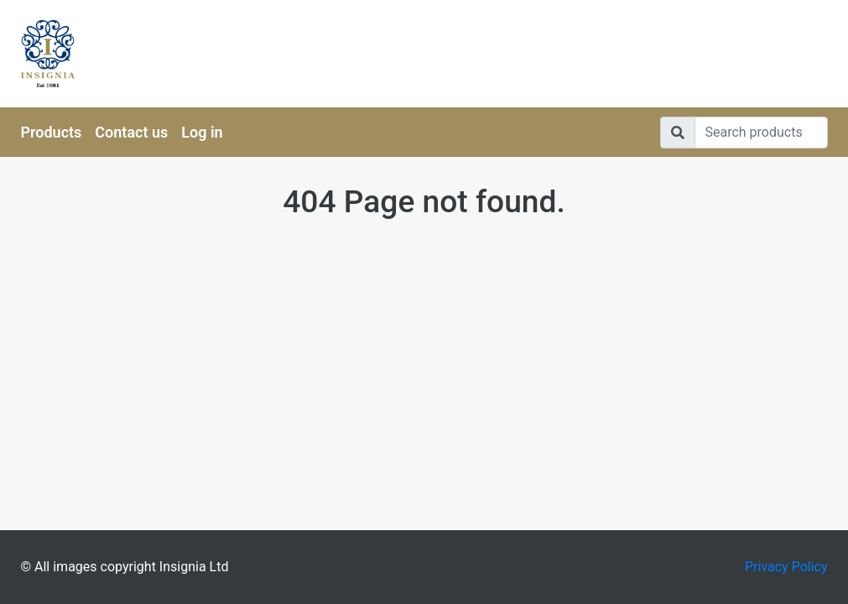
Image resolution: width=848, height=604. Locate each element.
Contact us (131, 132)
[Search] (761, 132)
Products (51, 132)
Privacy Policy (786, 567)
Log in (201, 132)
